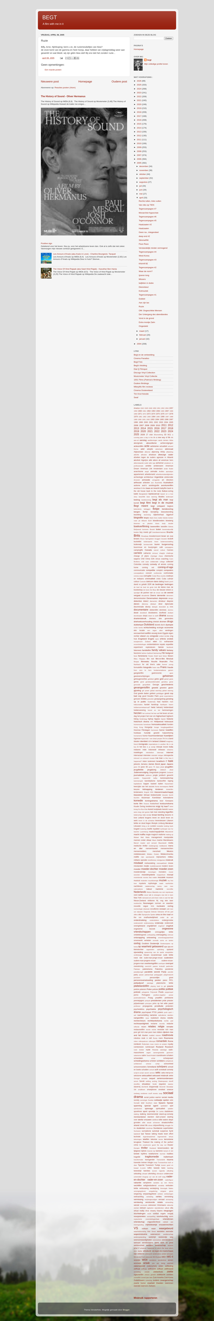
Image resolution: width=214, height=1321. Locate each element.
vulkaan (145, 1229)
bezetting (137, 515)
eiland (142, 636)
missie (170, 863)
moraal (170, 875)
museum (169, 877)
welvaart (137, 1243)
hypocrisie (144, 738)
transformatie (138, 1160)
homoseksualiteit (158, 724)
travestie (137, 1162)
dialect (145, 601)
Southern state (151, 1103)
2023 (139, 93)
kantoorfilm (161, 781)
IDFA (150, 741)
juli (140, 186)
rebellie (170, 1018)
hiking (136, 719)
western (149, 1245)
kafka (155, 778)
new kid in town (167, 895)
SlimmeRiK (144, 240)
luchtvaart (163, 829)
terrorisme (168, 1139)
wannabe (169, 1231)
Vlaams (160, 1211)
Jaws (158, 767)
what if (136, 1248)
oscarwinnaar (156, 955)
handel (147, 705)
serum (136, 1081)
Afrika (162, 452)
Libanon (170, 821)
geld (161, 679)
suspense (164, 1131)
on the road (165, 914)
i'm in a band (168, 739)
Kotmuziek (143, 291)
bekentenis (137, 509)
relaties (152, 1026)
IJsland (162, 741)
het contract (146, 713)
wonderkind (162, 1260)
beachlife (142, 497)
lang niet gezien (144, 812)
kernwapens (164, 786)
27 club (149, 435)
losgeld (136, 829)
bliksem (144, 521)
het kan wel (155, 713)
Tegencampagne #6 (147, 217)
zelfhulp (144, 1269)
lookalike (160, 826)
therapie (137, 1148)
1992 (148, 419)
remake (169, 1027)
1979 (136, 417)
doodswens (152, 613)
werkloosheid (139, 1245)
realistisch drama (158, 1018)
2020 (139, 104)
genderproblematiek (153, 682)
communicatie (139, 570)
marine (159, 840)
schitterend (138, 1064)
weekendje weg (165, 1237)
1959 (135, 411)
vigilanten (150, 1208)
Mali (142, 837)
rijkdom (166, 1032)
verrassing (169, 1199)
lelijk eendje (147, 815)
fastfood (150, 653)
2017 (139, 116)
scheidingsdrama (141, 1061)
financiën (163, 661)
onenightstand (139, 926)
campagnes (169, 547)
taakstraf (137, 1134)
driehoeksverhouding (143, 621)
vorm (171, 1216)
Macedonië (169, 832)
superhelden (168, 1128)
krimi (171, 806)
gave (171, 673)
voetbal (156, 1214)
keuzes (136, 789)
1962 (149, 411)
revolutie (160, 1030)
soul (142, 1103)
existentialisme (153, 644)
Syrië (171, 1131)
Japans (170, 764)
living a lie (145, 826)
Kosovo (146, 804)
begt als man (160, 499)
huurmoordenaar (155, 736)
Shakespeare (163, 1081)
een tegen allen (155, 630)
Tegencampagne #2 (147, 267)
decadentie (145, 595)
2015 (139, 124)
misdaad (138, 863)
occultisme (154, 909)
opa (165, 947)
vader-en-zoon (155, 1179)
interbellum (150, 752)
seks (157, 1072)
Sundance (157, 1128)
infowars (161, 750)
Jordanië (170, 772)
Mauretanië (162, 843)
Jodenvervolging (141, 772)
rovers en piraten (160, 1044)
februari (143, 335)
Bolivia (170, 526)
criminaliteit (150, 579)
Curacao (143, 581)
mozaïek (161, 877)
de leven (146, 590)
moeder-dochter (149, 868)
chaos (161, 556)
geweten (163, 688)
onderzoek (169, 923)
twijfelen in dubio (146, 283)
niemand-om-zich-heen (150, 898)
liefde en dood (139, 823)
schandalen (138, 1058)
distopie (154, 607)
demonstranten (140, 598)
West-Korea (144, 256)
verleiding (149, 1197)
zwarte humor (140, 1283)
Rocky (155, 1038)
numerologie (138, 909)
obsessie (146, 909)
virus (147, 1211)
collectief (169, 562)
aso (152, 483)
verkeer (160, 1194)
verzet (136, 1205)
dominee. (163, 610)
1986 (162, 417)
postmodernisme (140, 998)
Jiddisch (163, 770)
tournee (162, 1154)
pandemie (169, 969)
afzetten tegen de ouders (144, 457)
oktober (143, 174)
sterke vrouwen (145, 1120)
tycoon (154, 1171)
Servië (141, 1081)
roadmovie (167, 1035)
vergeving (138, 1194)
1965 (162, 411)
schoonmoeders (140, 1067)
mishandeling (149, 863)
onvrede (155, 940)
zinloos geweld (150, 1275)
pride (164, 1001)
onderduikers (154, 920)
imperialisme (153, 744)
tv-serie (142, 1168)
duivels (157, 625)
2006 (139, 159)
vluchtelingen (139, 1213)
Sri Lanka (159, 1111)
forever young (167, 664)
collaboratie (154, 562)
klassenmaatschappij (164, 792)
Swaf (136, 397)
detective (138, 601)
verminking (168, 1197)
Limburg (161, 823)
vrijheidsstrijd (151, 1225)
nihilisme (151, 901)
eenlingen (169, 630)
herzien (138, 713)
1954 (167, 408)
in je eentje (151, 747)
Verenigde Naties (166, 1188)
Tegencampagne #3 (147, 260)
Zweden (159, 1283)
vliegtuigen (168, 1211)
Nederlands (140, 892)
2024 (139, 89)
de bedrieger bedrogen (162, 584)
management (156, 837)
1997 (171, 419)
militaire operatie (140, 860)
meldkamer (163, 846)
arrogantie (156, 480)
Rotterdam (145, 1044)
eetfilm (148, 633)
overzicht (148, 966)
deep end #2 (144, 236)
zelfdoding (169, 1266)
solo (171, 1100)
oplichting (160, 949)
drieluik (156, 622)
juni (141, 190)
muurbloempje (153, 880)
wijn (135, 1254)
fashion (144, 653)
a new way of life (163, 437)
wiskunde (148, 1257)
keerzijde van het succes (144, 786)
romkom (137, 1044)
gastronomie (157, 673)
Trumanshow (162, 1162)
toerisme (159, 1151)
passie (141, 975)
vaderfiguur (169, 1180)
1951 (158, 408)
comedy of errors (158, 564)
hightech (169, 716)
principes (148, 1003)
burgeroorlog (167, 544)
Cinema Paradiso (141, 358)
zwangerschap (166, 1280)
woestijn (137, 1260)
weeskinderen (167, 1240)
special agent (151, 1106)
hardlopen (163, 704)
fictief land (158, 656)
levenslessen (160, 821)
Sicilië (154, 1084)
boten (158, 529)
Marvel (136, 843)
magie (148, 834)
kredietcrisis (150, 806)
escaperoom (138, 641)
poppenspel (169, 992)
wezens (170, 1245)
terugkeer (137, 1142)
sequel (152, 1078)
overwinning (138, 966)
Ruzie (141, 306)
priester (170, 1001)
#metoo (137, 408)
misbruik (169, 860)
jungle (155, 775)
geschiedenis (167, 684)
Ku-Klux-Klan (143, 809)
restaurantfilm (139, 1030)
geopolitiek (146, 685)
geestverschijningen (142, 676)
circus (157, 559)
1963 (153, 411)
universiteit (137, 1177)
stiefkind (155, 1120)
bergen (137, 512)
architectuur (148, 477)
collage (162, 562)
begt (149, 60)
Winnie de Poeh (139, 1257)
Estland (147, 641)
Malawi (136, 837)
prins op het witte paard (163, 1003)
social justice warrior (152, 1097)
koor (161, 801)
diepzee (170, 601)
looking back (168, 826)
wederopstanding (140, 1237)
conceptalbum (139, 573)
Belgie (156, 508)
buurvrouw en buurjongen (145, 547)
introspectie (168, 755)
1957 (171, 408)
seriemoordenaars (165, 1078)
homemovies (138, 724)
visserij (153, 1211)
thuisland (153, 1148)
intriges (160, 755)
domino (170, 610)
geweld (155, 688)
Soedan (151, 1100)
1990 (139, 419)
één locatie (139, 630)
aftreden (144, 455)
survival (155, 1131)
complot (159, 570)
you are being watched (162, 1263)
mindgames (161, 860)
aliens (155, 460)
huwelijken (168, 736)
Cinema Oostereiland (143, 390)
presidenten (156, 1000)
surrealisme (146, 1131)
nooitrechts (138, 903)
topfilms (144, 1154)
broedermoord (154, 536)
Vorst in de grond (146, 318)
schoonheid (168, 1064)
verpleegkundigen (151, 1199)
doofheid (162, 613)
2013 (139, 132)
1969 (135, 414)
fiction (165, 656)
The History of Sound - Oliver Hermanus (63, 96)
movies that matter (150, 877)
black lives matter (156, 518)
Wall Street (151, 1231)
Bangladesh (143, 494)
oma (158, 914)
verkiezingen (168, 1194)
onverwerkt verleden (142, 940)
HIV (151, 722)
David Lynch (168, 581)
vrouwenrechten (166, 1225)
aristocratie (168, 477)
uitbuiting (170, 1171)
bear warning (152, 497)
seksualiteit (147, 1075)
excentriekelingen (140, 644)
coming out (148, 567)
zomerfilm (137, 1277)
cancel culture (159, 550)
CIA (153, 559)
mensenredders (140, 851)
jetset (162, 767)
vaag (163, 1177)
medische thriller (141, 846)
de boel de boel (140, 587)
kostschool (154, 804)
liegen (148, 823)
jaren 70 (152, 767)
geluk (171, 679)
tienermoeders (163, 1148)
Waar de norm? (146, 271)
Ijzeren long (144, 275)
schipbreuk (169, 1061)
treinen (144, 1162)
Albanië (170, 457)
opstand (170, 949)
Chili (142, 559)
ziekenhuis (158, 1272)
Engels (151, 639)
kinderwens (138, 792)
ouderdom (168, 958)
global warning (167, 690)
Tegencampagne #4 (147, 252)
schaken (169, 1055)
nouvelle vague (141, 906)
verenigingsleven (140, 1191)
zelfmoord (168, 1269)
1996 (167, 419)
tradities (170, 1154)
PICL (171, 980)
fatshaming (157, 653)
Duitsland (149, 624)
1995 (162, 419)
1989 (135, 419)
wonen (170, 1260)
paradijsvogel (138, 972)
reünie (154, 1029)
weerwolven (157, 1240)
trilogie (150, 1162)
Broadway (144, 536)
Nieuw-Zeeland (140, 901)
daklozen (150, 582)
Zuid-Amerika (158, 1277)
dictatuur (162, 601)
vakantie (137, 1183)
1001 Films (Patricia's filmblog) (147, 380)
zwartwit (151, 1283)
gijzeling (137, 690)
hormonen (154, 730)
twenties (147, 1171)
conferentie (158, 573)
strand (136, 1125)
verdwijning (154, 1188)
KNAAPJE (143, 263)
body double (167, 523)
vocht (149, 1213)
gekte (156, 679)
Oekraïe (154, 912)
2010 (139, 143)
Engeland (142, 639)
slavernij (137, 1087)
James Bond (154, 764)
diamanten (153, 601)
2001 (151, 422)
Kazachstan (169, 784)
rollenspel (152, 1041)
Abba (171, 440)
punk (165, 1012)
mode (146, 866)
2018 (139, 112)
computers (168, 570)
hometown (147, 724)
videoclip (170, 1205)
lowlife (149, 829)
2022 (139, 96)
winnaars (170, 1254)
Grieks (144, 699)
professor (137, 1006)
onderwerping (149, 923)
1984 (153, 417)
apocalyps (169, 471)
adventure (159, 449)
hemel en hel (154, 710)
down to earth (153, 616)
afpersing (155, 452)
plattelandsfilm (141, 986)
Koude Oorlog (139, 806)
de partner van (147, 593)
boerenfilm (155, 526)
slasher (170, 1084)
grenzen (137, 699)
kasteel (153, 784)
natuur (149, 889)
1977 (167, 414)
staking (136, 1114)
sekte (171, 1076)
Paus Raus (144, 244)
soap (160, 1093)
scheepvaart (168, 1058)
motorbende (138, 877)
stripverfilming (158, 1125)
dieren (136, 604)
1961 (144, 411)
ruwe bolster (139, 1050)
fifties (135, 659)
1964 (158, 411)
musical (137, 881)
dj (167, 607)
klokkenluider (156, 795)
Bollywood (137, 529)
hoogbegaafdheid (167, 727)
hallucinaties (138, 704)
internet (169, 752)
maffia (142, 834)
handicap (154, 705)
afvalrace (152, 455)
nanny (159, 886)
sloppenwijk (153, 1087)
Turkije (157, 1165)
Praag (150, 998)
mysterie (142, 883)
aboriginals (138, 443)
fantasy (170, 650)
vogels (163, 1214)
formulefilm (138, 667)
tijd (172, 1148)
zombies (169, 1275)
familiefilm (146, 650)
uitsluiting (137, 1174)
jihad (171, 770)
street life (143, 1125)
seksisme (137, 1076)
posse (171, 995)
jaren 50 (137, 767)
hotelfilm (169, 730)
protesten (169, 1006)
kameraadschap (166, 778)
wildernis (140, 1254)
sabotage (163, 1050)
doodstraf (143, 613)
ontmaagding (161, 935)
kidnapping (147, 789)
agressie (160, 457)
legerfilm (169, 812)
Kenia (157, 786)
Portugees (146, 995)
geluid (166, 679)
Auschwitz (158, 483)
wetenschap (160, 1245)
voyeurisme (138, 1219)
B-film (143, 488)
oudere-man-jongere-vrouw (144, 961)
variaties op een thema (163, 1183)
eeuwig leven (157, 633)
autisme (137, 485)
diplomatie (169, 604)
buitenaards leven (151, 541)
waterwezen (155, 1234)
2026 (139, 81)
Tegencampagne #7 (147, 209)
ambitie (148, 466)
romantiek (161, 1041)
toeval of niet (168, 1151)
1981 (140, 417)
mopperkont (161, 875)
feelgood (169, 653)
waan (153, 1229)
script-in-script (139, 1073)
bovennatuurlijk (167, 529)
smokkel (161, 1090)
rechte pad (168, 1021)
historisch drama (141, 721)
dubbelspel (138, 625)
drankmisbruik (140, 618)
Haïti (171, 702)
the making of (157, 1142)
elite (147, 636)
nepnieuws (169, 892)
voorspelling (151, 1216)
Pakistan (137, 969)
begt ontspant (158, 506)
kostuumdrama (166, 803)
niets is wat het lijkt (166, 898)
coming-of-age (165, 567)
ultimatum (159, 1174)
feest (135, 656)
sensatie (144, 1078)
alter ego (152, 463)
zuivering (148, 1280)
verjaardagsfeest (149, 1194)
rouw (152, 1044)
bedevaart (169, 497)
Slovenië (162, 1087)
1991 (144, 419)
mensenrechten (167, 848)
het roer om (151, 716)
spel (171, 1106)
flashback (137, 664)
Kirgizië (146, 792)
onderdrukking (140, 920)
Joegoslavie (154, 772)
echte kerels (138, 627)
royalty (170, 1044)
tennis (161, 1139)
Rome (170, 1041)
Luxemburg (144, 832)
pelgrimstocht (168, 975)
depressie (163, 598)
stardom (150, 1117)
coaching (164, 559)
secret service (149, 1073)
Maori (154, 840)
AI (165, 457)
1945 (146, 408)
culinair (170, 579)
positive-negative (160, 995)
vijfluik (167, 1208)
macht (136, 834)
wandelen (161, 1231)
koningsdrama (151, 801)
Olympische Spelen (148, 914)
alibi (150, 460)
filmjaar (136, 662)
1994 (157, 419)
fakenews (137, 650)
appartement (139, 474)
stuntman (149, 1128)
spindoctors (138, 1108)
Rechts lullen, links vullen (150, 201)
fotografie (147, 667)
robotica (137, 1038)
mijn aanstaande (147, 857)
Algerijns (144, 460)
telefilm (146, 1139)
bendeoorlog (167, 509)
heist (153, 707)
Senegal (137, 1078)
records (162, 1024)
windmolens (157, 1254)
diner (160, 604)
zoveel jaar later (146, 1277)
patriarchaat (149, 975)
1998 (136, 422)
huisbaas (137, 733)
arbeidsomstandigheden (164, 474)
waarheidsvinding (140, 1231)
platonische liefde (164, 983)
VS (136, 1228)
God (135, 693)
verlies (159, 1196)
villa (171, 1208)
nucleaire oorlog (165, 906)
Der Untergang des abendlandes (153, 314)
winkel (164, 1254)
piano (165, 980)
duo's (163, 625)
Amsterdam (158, 469)
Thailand (146, 1142)
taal (142, 1134)
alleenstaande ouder (141, 463)
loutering (143, 829)
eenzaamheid (139, 633)
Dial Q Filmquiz (140, 369)
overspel (169, 963)
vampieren (147, 1183)
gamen (170, 670)
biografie (138, 517)
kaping (170, 781)
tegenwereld (162, 1137)
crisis (158, 579)
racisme (153, 1015)
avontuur (137, 488)
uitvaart (144, 1174)
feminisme (142, 656)
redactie (170, 1024)
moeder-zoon (166, 868)
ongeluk (169, 926)
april (141, 198)
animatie (153, 471)
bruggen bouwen (161, 539)
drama (162, 615)
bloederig (169, 521)
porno (136, 995)
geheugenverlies (140, 679)
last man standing (157, 812)
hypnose (137, 739)
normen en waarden (164, 903)
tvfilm (149, 1168)
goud (144, 696)
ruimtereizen (139, 1047)
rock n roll (146, 1038)
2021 (139, 100)
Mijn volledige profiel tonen (156, 64)
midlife (136, 857)
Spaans (162, 1103)
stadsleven (169, 1111)
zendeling (137, 1272)
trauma (170, 1159)
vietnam (143, 1208)
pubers (160, 1012)
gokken (152, 693)
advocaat (169, 449)
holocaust (169, 721)
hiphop (150, 719)
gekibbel (151, 679)
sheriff (171, 1081)
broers (136, 539)
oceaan (162, 909)
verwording (169, 1202)
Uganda (162, 1171)
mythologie (152, 883)
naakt (161, 883)
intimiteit (154, 755)
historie (170, 719)
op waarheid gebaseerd (150, 946)
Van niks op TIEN (146, 205)
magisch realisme (158, 834)
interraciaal (138, 755)
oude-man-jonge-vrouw (153, 958)
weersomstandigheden (143, 1240)
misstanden (138, 866)
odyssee (140, 912)
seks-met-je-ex (167, 1073)
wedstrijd (152, 1237)
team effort (168, 1134)
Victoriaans (161, 1205)
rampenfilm (139, 1018)
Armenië (137, 480)
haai (158, 702)
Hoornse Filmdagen (142, 730)
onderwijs (159, 923)
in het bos (141, 747)
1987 (167, 417)
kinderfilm (169, 789)
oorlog (137, 943)
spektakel (164, 1106)
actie (146, 446)
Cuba (164, 579)
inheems (170, 750)
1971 (140, 414)
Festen (150, 656)
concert (149, 573)
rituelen (145, 1035)
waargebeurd (166, 1228)
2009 (139, 147)
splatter (170, 1108)
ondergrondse (167, 920)
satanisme (137, 1055)
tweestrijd (137, 1171)
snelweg (137, 1093)
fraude (170, 667)
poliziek (137, 992)
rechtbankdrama (155, 1021)
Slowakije (169, 1087)
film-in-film (160, 659)
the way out (161, 1145)
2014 (139, 128)
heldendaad (168, 707)
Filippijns (142, 659)
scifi (156, 1069)
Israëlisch (160, 761)
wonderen (152, 1260)
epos (157, 639)
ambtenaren (158, 466)
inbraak (159, 747)
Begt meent (141, 505)
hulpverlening (167, 733)
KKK (152, 792)
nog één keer (166, 901)
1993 (152, 419)
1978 (171, 414)
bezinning (147, 515)
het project (141, 716)
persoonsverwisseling (143, 980)
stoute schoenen (153, 1122)
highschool (161, 716)
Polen (149, 989)
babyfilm (163, 488)
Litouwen (137, 826)
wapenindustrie (140, 1234)
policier (155, 989)
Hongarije (148, 727)
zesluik (147, 1272)
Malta (147, 837)
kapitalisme (138, 784)
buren (157, 544)
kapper (146, 784)
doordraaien (138, 616)
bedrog (137, 500)
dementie (161, 595)
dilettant (153, 604)
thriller (144, 1147)
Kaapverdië (146, 778)
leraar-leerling (158, 815)
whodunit (147, 1251)
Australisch (168, 482)
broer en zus (167, 536)
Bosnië (152, 529)
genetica (164, 682)
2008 (139, 151)
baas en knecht (152, 488)
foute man (156, 667)
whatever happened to (148, 1248)
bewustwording (167, 512)
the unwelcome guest (147, 1145)
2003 (161, 422)
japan (163, 764)
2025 (139, 85)
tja (154, 1151)
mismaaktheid (162, 863)
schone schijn (153, 1064)
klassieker (138, 795)
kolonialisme (168, 798)
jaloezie (137, 764)
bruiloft (170, 539)
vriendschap (139, 1222)
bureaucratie (148, 544)
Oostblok (145, 944)
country (163, 576)
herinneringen (167, 710)
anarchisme (138, 471)
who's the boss (162, 1248)
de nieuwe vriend (164, 590)
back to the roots (153, 491)
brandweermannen (159, 532)
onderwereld (138, 923)
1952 (163, 408)
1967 (167, 411)
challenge (169, 553)
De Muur (153, 590)
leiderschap (138, 815)
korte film (138, 803)
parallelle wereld (152, 972)
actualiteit (163, 446)
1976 (162, 414)
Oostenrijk (154, 943)
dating (161, 582)
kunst (150, 809)
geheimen (168, 676)
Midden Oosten (153, 854)
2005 (139, 163)
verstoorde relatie (154, 1202)
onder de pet (166, 917)
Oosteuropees (165, 943)
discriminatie (139, 607)
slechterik (144, 1087)
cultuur (136, 582)
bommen (145, 529)
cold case (145, 562)
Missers (142, 279)
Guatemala (151, 702)
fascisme (137, 653)
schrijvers (162, 1066)
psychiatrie (151, 1009)
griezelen (150, 699)
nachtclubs (169, 883)
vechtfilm (138, 1185)
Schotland (151, 1067)
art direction (167, 480)
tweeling (170, 1168)
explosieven (150, 647)
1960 (140, 411)
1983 (149, 417)
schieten (153, 1061)
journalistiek (139, 775)
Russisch (169, 1047)
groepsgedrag (160, 699)
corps (141, 576)
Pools (160, 992)
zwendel (137, 1286)
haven (171, 704)
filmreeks (145, 661)
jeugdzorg (151, 770)
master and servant (148, 843)
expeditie (169, 644)
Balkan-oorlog (167, 491)
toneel (136, 1154)
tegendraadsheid (149, 1137)
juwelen (136, 778)
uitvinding (152, 1174)
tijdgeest (137, 1151)
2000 (146, 422)
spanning (138, 1106)
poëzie (136, 989)
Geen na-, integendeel (149, 232)
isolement (151, 761)
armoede (146, 480)
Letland (141, 818)
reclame (154, 1024)
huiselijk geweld (151, 733)
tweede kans (159, 1168)
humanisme (138, 736)
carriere (138, 553)
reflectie (136, 1027)
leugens (148, 818)
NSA (152, 906)
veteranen (152, 1205)
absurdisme (151, 443)
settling (148, 1081)
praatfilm (158, 998)
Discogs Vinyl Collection (144, 373)
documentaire (141, 609)
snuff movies (153, 1093)
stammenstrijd (152, 1114)
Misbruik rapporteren (145, 1298)
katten (160, 784)
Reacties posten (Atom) (65, 87)
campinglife (138, 550)
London (153, 826)
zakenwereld (139, 1266)
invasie (152, 758)
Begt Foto (138, 362)
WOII (144, 1259)
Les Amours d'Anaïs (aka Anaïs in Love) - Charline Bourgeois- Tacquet (84, 254)
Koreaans (169, 801)
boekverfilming (141, 526)
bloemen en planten (143, 523)
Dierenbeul (143, 287)
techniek (137, 1137)
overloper (161, 963)
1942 (142, 408)
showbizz (146, 1084)
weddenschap (168, 1234)
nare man (168, 886)
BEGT (49, 17)
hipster (163, 719)
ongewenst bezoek (144, 929)
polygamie (145, 992)
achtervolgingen (166, 443)
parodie (170, 972)
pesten (158, 980)
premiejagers (139, 1001)
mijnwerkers (161, 857)
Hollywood (158, 721)
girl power (145, 690)
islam (145, 761)
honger (156, 727)
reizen (143, 1027)
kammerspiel (138, 781)
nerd (135, 895)
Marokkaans (168, 840)
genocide (137, 685)
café (161, 547)
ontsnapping (139, 937)
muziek (163, 880)
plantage (150, 983)
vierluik (136, 1208)
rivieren (158, 1035)
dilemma (145, 604)
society (136, 1100)
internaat (160, 752)
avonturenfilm (167, 485)
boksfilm (164, 527)
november (144, 170)
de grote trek (152, 587)
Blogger (126, 1310)
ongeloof (161, 926)
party (136, 975)
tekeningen (138, 1139)
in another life (163, 744)
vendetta (161, 1185)
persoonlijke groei (161, 978)
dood (136, 613)
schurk (151, 1070)
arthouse (138, 482)
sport (145, 1111)
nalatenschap (150, 886)
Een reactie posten (53, 70)
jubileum (149, 775)
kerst (171, 786)
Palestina (159, 969)
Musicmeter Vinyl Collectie (145, 376)
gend (142, 682)
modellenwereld (155, 866)
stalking (143, 1114)
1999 (141, 422)
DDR (149, 584)
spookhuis (138, 1111)
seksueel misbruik (160, 1075)
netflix (140, 895)
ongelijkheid (151, 926)
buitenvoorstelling (167, 541)
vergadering (153, 1191)
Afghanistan (138, 452)
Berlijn (145, 512)
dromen (163, 621)
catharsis (147, 553)
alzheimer (160, 463)
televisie (154, 1139)
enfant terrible (164, 636)
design (170, 598)
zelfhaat (137, 1269)
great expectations (166, 696)
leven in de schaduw (146, 820)
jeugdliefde (138, 770)
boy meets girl (146, 532)
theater (170, 1145)
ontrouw (170, 935)
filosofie (154, 662)
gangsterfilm (139, 673)
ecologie (160, 628)
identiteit (144, 741)
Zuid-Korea (168, 1277)
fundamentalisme (160, 670)
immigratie (143, 744)
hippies (157, 719)
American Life (146, 469)
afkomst (147, 452)
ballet (136, 494)
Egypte (165, 633)
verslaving (138, 1202)
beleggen (147, 509)
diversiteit (162, 607)
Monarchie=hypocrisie (148, 213)
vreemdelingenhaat (152, 1219)
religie (161, 1026)
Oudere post (119, 81)
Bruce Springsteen (147, 539)
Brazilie (170, 532)
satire (144, 1055)
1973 (149, 414)
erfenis (163, 639)
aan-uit (136, 440)
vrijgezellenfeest (153, 1222)
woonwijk (137, 1263)
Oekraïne (161, 912)
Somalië (137, 1103)
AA (172, 437)
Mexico (170, 851)
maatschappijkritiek (156, 832)
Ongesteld (143, 326)
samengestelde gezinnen (163, 1052)
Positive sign (46, 243)
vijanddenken (159, 1208)
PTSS (154, 1012)
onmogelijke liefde (164, 932)
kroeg (136, 809)
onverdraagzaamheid (165, 937)
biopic (146, 518)
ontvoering (151, 937)
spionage (149, 1108)
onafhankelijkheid (151, 917)
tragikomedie (152, 1156)
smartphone (151, 1090)
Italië (170, 761)
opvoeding (138, 952)
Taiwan (148, 1134)
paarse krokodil (159, 966)
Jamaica (144, 764)
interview (147, 755)
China (147, 559)
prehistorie (169, 998)
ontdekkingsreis (140, 935)
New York (137, 898)
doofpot (170, 613)
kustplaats (158, 809)
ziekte (170, 1271)
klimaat (147, 795)
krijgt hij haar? (162, 806)
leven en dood (158, 818)
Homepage (85, 81)
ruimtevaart (149, 1047)
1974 (153, 414)
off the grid (169, 912)
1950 (154, 408)
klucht (171, 795)
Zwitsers (152, 1286)
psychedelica (139, 1009)
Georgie (156, 685)
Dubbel (142, 299)
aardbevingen (152, 440)
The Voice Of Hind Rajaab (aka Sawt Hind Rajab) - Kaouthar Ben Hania (85, 269)
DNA (171, 607)
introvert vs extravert (141, 758)
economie (168, 627)
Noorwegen (148, 903)
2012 (139, 135)
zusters (156, 1280)
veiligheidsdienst (149, 1185)
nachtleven (138, 886)
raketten (170, 1015)
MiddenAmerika (167, 854)
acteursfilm (138, 446)
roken (136, 1041)
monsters (162, 872)
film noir (150, 659)
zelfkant (160, 1269)
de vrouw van (159, 593)
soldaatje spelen (161, 1100)
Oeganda (147, 912)
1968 (171, 411)
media (170, 843)
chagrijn (162, 553)
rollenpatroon (143, 1041)
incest (165, 747)
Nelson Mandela (153, 892)
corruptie (147, 576)
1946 (150, 408)
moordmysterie (148, 875)
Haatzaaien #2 (145, 224)
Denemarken (152, 598)
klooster (165, 795)
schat (153, 1058)
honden (170, 724)
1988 (171, 417)
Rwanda (155, 1050)
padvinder (169, 966)
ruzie (148, 1050)
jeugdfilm (169, 767)
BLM (149, 521)
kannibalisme (150, 781)
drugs (170, 621)
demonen (169, 595)
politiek (169, 989)
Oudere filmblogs (141, 383)
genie (171, 682)
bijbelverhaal (159, 515)
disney (147, 607)
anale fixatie (168, 469)
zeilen (161, 1266)
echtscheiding (150, 627)
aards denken (163, 440)
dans (156, 581)
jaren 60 (144, 767)
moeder (137, 869)
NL (157, 901)
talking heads (157, 1134)
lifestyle (154, 823)
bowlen (136, 532)
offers (136, 914)
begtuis (170, 506)
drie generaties (166, 618)
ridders (159, 1032)
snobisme (144, 1093)
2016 (139, 120)
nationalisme (138, 889)
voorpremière (140, 1216)
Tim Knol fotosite (141, 394)
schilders (161, 1061)
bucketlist (137, 542)
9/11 (169, 435)
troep (155, 1162)
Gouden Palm (153, 696)
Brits (137, 535)
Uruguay (145, 1177)
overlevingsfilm (151, 963)
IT (166, 761)
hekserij (159, 707)
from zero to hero (142, 670)
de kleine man (164, 587)
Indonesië (152, 750)
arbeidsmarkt (150, 474)
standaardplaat (140, 1117)
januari (142, 339)
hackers (165, 702)
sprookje (151, 1111)
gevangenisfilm (142, 687)
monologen (152, 872)
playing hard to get (158, 986)
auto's (144, 485)
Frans (163, 667)
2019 (139, 108)
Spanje (170, 1103)
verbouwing (144, 1188)
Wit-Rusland (157, 1257)
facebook (170, 647)
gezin (170, 688)
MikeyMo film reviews (143, 387)
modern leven (167, 866)
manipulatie (168, 837)
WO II (170, 1256)
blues (157, 523)
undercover (168, 1174)
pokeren (143, 989)
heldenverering (140, 710)
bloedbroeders (158, 521)
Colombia (137, 564)
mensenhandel (152, 848)
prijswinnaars (139, 1003)
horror (162, 730)
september (144, 178)
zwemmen (169, 1283)
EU (161, 641)
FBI (163, 653)
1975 (158, 414)
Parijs (163, 972)
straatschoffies (167, 1123)
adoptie (150, 449)
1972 (144, 414)
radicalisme (162, 1015)
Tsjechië (141, 1165)
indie (145, 750)
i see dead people (155, 738)
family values (159, 650)
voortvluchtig (162, 1216)
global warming (156, 690)
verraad (161, 1199)
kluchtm (136, 798)
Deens (153, 595)
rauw (147, 1018)
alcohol (137, 460)
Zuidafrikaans (139, 1280)
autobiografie (154, 485)
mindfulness (152, 860)
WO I (164, 1257)
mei (141, 194)
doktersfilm (154, 610)
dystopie (169, 625)
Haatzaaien (144, 228)
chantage (153, 556)
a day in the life (149, 437)
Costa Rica (156, 576)
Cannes (170, 550)
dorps (145, 616)
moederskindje (139, 872)
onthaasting (151, 935)
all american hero (166, 460)
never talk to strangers (152, 895)
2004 (139, 344)
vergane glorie (166, 1191)
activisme (154, 446)
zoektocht (161, 1274)
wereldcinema (147, 1243)
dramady (170, 616)
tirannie (149, 1151)
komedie (138, 800)
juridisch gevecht (166, 775)
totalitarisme (153, 1154)
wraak (146, 1263)
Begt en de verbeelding (144, 355)
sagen (148, 1052)
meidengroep (153, 846)
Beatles (161, 497)
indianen (137, 750)
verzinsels (143, 1205)
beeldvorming (146, 500)
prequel (147, 1000)
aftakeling (169, 452)
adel (142, 449)
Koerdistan (156, 798)
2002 (156, 422)
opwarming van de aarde (154, 952)
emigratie (154, 636)
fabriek (161, 647)
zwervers (144, 1286)
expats (162, 644)
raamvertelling (143, 1015)
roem (161, 1038)
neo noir (162, 892)
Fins (171, 662)
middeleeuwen (139, 854)
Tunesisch (149, 1165)
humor (145, 736)
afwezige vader (165, 455)
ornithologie (138, 955)
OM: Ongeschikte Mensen (150, 310)
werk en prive (166, 1243)
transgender (150, 1160)
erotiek (170, 639)
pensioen (137, 977)
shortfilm (137, 1084)
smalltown (141, 1089)
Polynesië (153, 992)
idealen (137, 741)
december (144, 166)
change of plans (141, 556)
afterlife (136, 455)
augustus (143, 182)
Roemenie (168, 1038)
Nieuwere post (50, 81)
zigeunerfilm (138, 1275)
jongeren (162, 772)
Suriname (137, 1131)
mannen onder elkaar (142, 840)
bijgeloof (169, 515)
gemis (136, 682)
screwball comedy (166, 1070)
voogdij (170, 1214)
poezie (170, 986)
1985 (158, 417)
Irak (156, 758)
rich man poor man (148, 1032)
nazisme (159, 889)
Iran (161, 758)
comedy (146, 564)
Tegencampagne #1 (147, 295)
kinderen (159, 789)
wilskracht (148, 1254)
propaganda (147, 1006)
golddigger (160, 693)
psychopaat (146, 1012)
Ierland (155, 741)
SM (135, 1089)
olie (139, 915)
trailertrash (168, 1157)
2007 (139, 155)
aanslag (143, 440)
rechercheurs (139, 1021)
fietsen (170, 656)
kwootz (165, 809)
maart (142, 331)
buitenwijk (138, 544)
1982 (144, 417)
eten (155, 641)
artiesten (146, 483)
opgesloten (150, 949)
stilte (143, 1122)
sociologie (143, 1100)
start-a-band (160, 1117)
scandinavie (161, 1055)
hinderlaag (143, 719)
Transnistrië (161, 1160)
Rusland (159, 1047)
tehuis (171, 1137)
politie (162, 989)
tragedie (137, 1157)
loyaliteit (156, 829)
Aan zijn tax (144, 303)
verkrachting (139, 1197)
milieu (170, 857)
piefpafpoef (139, 983)
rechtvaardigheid (141, 1023)
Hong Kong (138, 727)
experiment (138, 647)
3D (165, 435)
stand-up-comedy (166, 1114)
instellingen (138, 752)
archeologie (138, 477)
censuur (155, 553)
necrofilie (170, 889)
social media (167, 1097)
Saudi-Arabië (151, 1055)
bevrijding (154, 512)
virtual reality (139, 1211)
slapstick (162, 1084)
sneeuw (170, 1090)
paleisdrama (147, 969)
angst (147, 471)
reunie (148, 1029)
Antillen (161, 471)
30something (158, 435)
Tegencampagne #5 (147, 220)
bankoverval (153, 494)
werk (157, 1243)
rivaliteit (152, 1035)
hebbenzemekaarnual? (142, 707)
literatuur (169, 823)
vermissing (138, 1199)
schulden (145, 1070)
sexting (154, 1081)
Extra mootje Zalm (147, 322)
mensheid (156, 851)
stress (150, 1125)
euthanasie (168, 642)
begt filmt (145, 502)
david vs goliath (140, 584)
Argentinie (158, 477)
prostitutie (159, 1006)
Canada (148, 550)
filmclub (169, 659)
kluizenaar (146, 798)
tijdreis (144, 1151)
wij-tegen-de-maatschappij (162, 1251)
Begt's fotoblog (140, 365)
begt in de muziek (162, 502)
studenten (140, 1128)
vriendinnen (168, 1219)
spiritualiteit (160, 1109)
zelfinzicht (152, 1269)
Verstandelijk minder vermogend (153, 248)
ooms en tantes (166, 940)
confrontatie (168, 573)
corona (136, 576)
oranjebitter (169, 952)
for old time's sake (151, 664)
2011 (139, 139)
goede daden (143, 693)
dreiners (152, 618)
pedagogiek (158, 975)
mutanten (144, 880)
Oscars (146, 955)
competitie (150, 570)
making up (169, 834)
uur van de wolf (155, 1177)
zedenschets (152, 1266)
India (171, 747)
